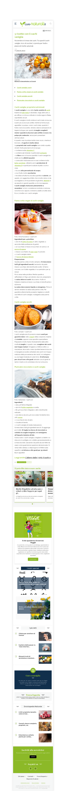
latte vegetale (27, 407)
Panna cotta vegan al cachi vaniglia (29, 201)
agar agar (34, 252)
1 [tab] (32, 503)
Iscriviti (33, 756)
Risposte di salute (32, 779)
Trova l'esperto (42, 776)
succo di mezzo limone (25, 257)
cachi (48, 110)
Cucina (29, 462)
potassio (43, 153)
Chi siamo (21, 776)
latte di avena (27, 242)
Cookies (43, 782)
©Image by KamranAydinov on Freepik (25, 81)
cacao (20, 417)
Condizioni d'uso (25, 782)
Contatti (30, 776)
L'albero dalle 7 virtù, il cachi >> (38, 458)
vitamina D (18, 165)
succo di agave (20, 249)
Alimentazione (21, 462)
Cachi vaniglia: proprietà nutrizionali (29, 107)
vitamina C (30, 150)
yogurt (31, 337)
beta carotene (20, 163)
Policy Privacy (35, 782)
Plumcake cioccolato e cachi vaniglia (30, 367)
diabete (46, 181)
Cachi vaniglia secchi (23, 302)
